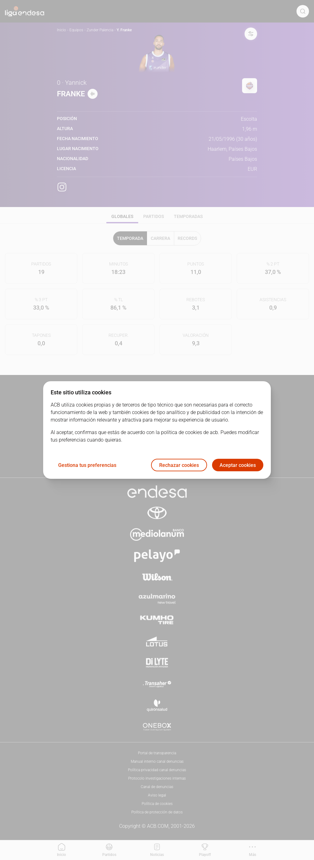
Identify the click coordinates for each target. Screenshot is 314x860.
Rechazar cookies (179, 465)
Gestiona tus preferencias (87, 465)
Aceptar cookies (238, 465)
